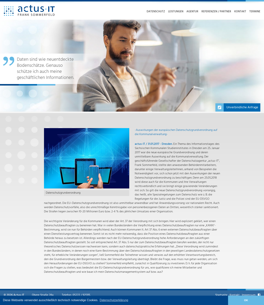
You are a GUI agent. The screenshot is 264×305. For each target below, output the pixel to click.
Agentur (192, 11)
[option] (132, 56)
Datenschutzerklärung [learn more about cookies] (114, 300)
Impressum (249, 295)
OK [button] (246, 300)
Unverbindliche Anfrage (242, 107)
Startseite (221, 295)
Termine (254, 11)
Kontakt (240, 11)
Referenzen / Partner (216, 11)
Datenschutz (156, 11)
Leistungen (175, 11)
